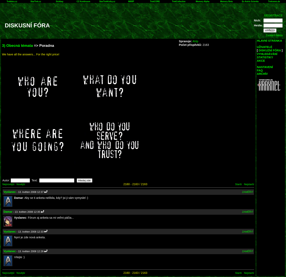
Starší (238, 184)
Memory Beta (226, 1)
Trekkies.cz (12, 1)
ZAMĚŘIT (247, 191)
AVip (195, 41)
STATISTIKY (265, 57)
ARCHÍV (262, 73)
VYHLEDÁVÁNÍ (267, 54)
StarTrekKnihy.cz (107, 1)
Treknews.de (274, 1)
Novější (20, 184)
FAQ (260, 70)
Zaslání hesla (274, 35)
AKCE (261, 60)
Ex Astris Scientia (250, 1)
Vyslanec (10, 191)
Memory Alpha (202, 1)
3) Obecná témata (17, 45)
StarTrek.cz (36, 1)
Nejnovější (8, 184)
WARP (131, 1)
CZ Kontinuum (83, 1)
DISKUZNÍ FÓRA (270, 50)
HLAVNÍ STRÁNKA (269, 40)
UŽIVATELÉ (264, 47)
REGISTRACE (273, 15)
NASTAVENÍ (265, 67)
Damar (8, 211)
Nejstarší (249, 184)
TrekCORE (155, 1)
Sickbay (59, 1)
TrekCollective (179, 1)
